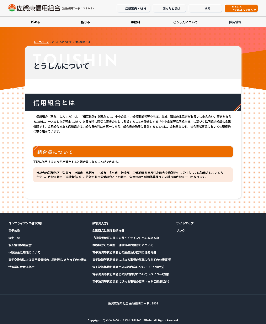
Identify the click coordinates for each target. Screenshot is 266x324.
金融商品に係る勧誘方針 (108, 230)
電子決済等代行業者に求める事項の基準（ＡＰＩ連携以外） (131, 281)
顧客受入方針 (101, 223)
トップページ (41, 42)
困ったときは (171, 8)
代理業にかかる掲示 (21, 267)
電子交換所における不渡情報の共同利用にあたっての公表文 (47, 259)
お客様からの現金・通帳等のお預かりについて (122, 245)
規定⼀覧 (14, 238)
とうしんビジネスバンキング (244, 8)
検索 (207, 8)
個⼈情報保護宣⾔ (20, 245)
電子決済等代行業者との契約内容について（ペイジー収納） (131, 274)
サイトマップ (185, 223)
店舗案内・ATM (135, 8)
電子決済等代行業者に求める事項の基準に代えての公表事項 (131, 259)
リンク (180, 230)
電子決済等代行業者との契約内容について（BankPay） (129, 267)
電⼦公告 (14, 230)
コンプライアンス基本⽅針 (25, 223)
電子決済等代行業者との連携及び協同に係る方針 (124, 252)
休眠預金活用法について (24, 252)
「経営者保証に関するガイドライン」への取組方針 (125, 238)
